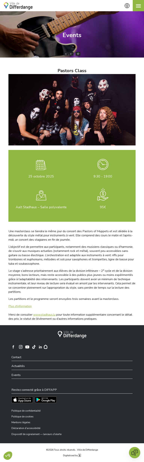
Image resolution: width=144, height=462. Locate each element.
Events (72, 35)
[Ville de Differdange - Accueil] (18, 6)
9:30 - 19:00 (103, 176)
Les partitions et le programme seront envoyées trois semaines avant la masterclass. (63, 299)
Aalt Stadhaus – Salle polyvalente (41, 207)
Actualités (18, 366)
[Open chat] (134, 452)
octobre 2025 (41, 176)
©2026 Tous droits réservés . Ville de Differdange (72, 449)
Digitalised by (72, 455)
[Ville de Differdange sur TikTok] (33, 347)
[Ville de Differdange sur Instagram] (20, 347)
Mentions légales (20, 422)
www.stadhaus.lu (44, 315)
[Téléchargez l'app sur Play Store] (46, 400)
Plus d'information (20, 306)
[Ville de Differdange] (72, 334)
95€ (103, 207)
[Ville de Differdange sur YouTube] (27, 347)
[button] (138, 5)
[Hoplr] (45, 347)
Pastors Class (72, 71)
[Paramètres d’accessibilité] (127, 5)
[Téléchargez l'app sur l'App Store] (22, 400)
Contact (16, 357)
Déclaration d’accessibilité (25, 428)
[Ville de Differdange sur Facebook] (13, 347)
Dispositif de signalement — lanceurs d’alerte (36, 434)
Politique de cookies (22, 416)
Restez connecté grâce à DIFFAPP (34, 390)
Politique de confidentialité (25, 411)
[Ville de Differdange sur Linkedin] (40, 347)
